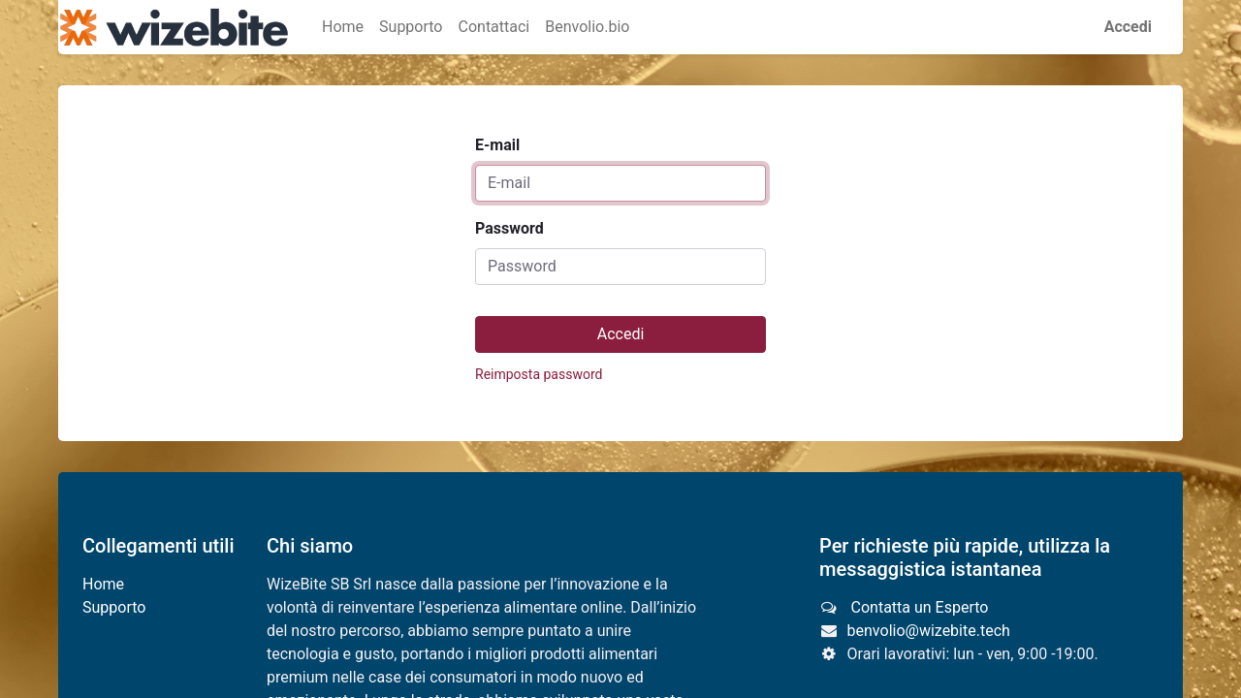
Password (509, 228)
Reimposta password (538, 374)
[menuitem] (342, 27)
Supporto (113, 607)
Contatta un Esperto (918, 607)
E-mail (497, 145)
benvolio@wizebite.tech (928, 630)
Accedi (1128, 26)
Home (103, 584)
